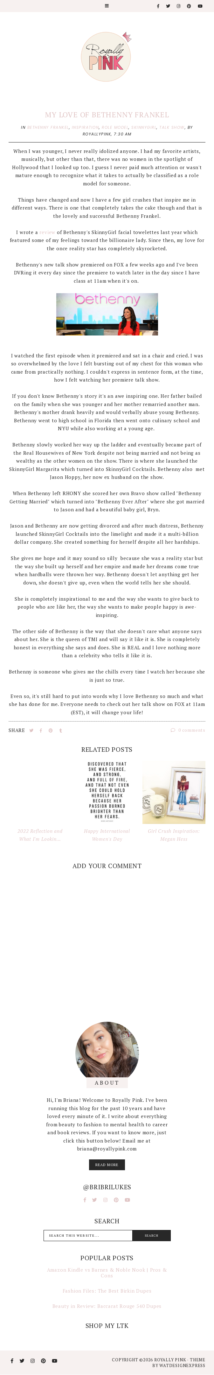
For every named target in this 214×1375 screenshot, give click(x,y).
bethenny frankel (48, 127)
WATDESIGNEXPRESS (182, 1365)
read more (107, 1164)
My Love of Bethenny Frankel (107, 115)
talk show (172, 127)
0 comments (188, 730)
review (47, 232)
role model (115, 127)
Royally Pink (170, 1360)
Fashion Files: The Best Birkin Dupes (107, 1291)
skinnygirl (143, 127)
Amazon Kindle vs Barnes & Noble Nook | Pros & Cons (107, 1273)
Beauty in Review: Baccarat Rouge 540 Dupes (107, 1306)
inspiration (85, 127)
